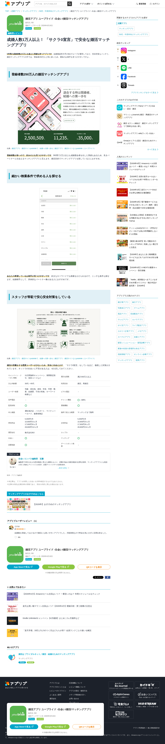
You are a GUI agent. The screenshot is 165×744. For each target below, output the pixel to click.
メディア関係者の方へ (77, 695)
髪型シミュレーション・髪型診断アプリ (134, 343)
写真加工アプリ (124, 308)
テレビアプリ (123, 320)
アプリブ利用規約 (139, 728)
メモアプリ (142, 331)
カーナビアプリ (124, 337)
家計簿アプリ (123, 302)
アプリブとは (54, 683)
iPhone (28, 28)
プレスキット (74, 702)
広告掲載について (75, 683)
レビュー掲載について (77, 687)
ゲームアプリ (139, 308)
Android (37, 28)
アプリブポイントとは (58, 687)
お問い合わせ (74, 699)
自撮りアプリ (139, 337)
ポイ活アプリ (123, 325)
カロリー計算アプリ (126, 331)
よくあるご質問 (55, 695)
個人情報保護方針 (154, 728)
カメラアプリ (137, 320)
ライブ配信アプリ (139, 325)
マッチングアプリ (30, 11)
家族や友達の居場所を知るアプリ (131, 348)
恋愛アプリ (15, 11)
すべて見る (151, 149)
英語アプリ (122, 314)
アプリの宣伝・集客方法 (78, 691)
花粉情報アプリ (124, 354)
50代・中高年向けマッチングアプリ (53, 11)
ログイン (155, 4)
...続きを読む (62, 468)
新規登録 (141, 4)
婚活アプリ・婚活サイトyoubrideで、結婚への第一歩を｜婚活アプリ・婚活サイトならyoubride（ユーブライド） (54, 148)
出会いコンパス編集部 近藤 (31, 459)
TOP (7, 11)
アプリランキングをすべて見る (143, 93)
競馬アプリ (140, 360)
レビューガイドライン (58, 691)
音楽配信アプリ (136, 314)
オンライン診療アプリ (143, 354)
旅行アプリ (136, 302)
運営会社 (53, 699)
